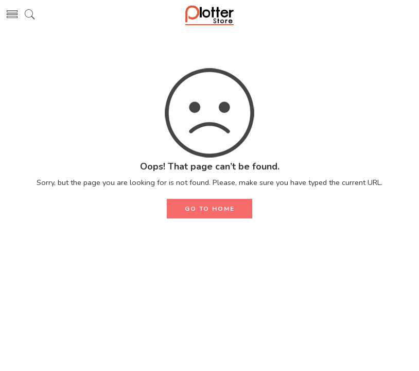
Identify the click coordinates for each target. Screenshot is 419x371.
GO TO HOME (210, 209)
